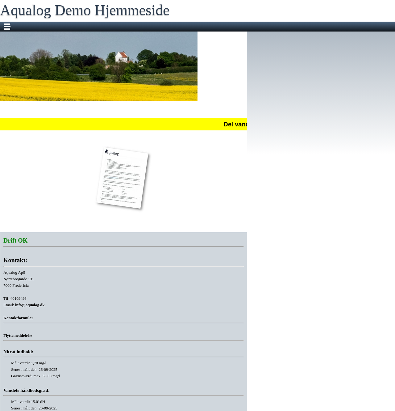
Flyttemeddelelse (17, 335)
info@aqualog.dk (30, 305)
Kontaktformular (18, 318)
